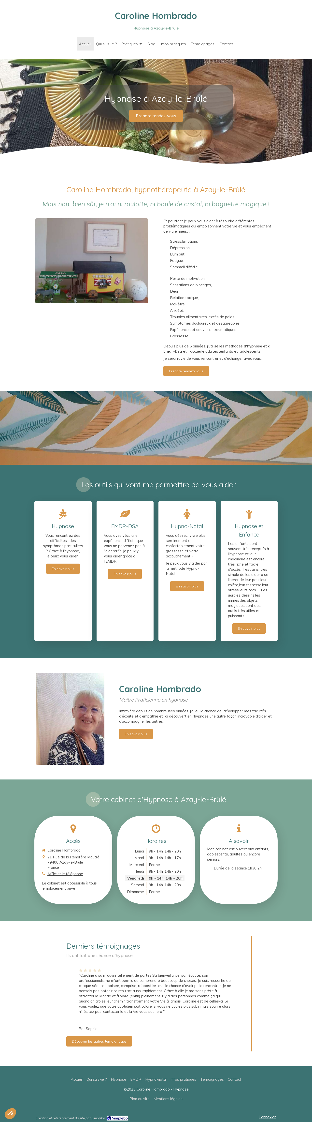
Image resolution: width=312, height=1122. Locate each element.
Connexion (267, 1117)
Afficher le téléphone (65, 873)
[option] (155, 998)
